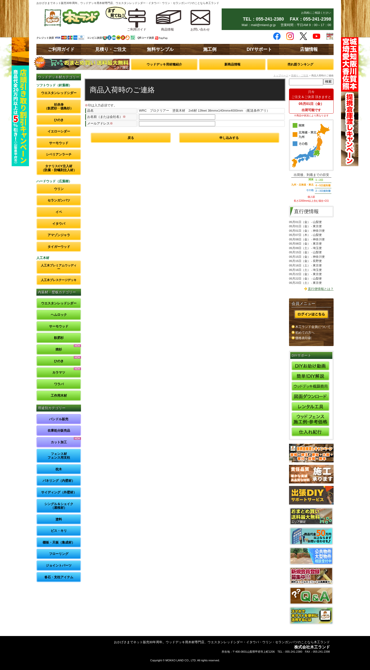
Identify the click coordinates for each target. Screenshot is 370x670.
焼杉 (58, 349)
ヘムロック (59, 315)
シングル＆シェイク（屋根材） (58, 506)
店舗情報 (309, 49)
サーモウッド (58, 143)
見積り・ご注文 (110, 49)
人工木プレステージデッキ (59, 280)
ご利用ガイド (61, 49)
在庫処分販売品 (59, 430)
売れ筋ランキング (300, 64)
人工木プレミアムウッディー (59, 267)
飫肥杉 (59, 338)
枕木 (58, 469)
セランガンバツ (59, 200)
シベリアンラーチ (59, 154)
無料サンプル (160, 49)
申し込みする (229, 138)
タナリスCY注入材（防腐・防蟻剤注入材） (59, 168)
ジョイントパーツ (59, 565)
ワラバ (59, 384)
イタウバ (58, 223)
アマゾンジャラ (59, 235)
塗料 (58, 519)
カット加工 (59, 442)
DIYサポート (259, 49)
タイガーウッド (59, 247)
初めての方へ (305, 332)
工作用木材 (59, 395)
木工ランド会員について (313, 327)
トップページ (280, 75)
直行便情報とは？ (321, 289)
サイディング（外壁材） (59, 492)
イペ (58, 212)
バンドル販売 (58, 419)
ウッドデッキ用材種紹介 (164, 64)
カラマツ (58, 372)
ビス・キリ (59, 531)
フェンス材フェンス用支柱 (59, 456)
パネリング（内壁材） (59, 480)
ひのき (59, 120)
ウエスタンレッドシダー (59, 93)
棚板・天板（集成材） (59, 542)
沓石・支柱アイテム (58, 577)
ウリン (59, 189)
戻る (131, 138)
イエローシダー (59, 131)
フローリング (58, 554)
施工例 (209, 49)
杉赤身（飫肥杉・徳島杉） (58, 106)
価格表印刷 (303, 338)
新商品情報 (232, 64)
